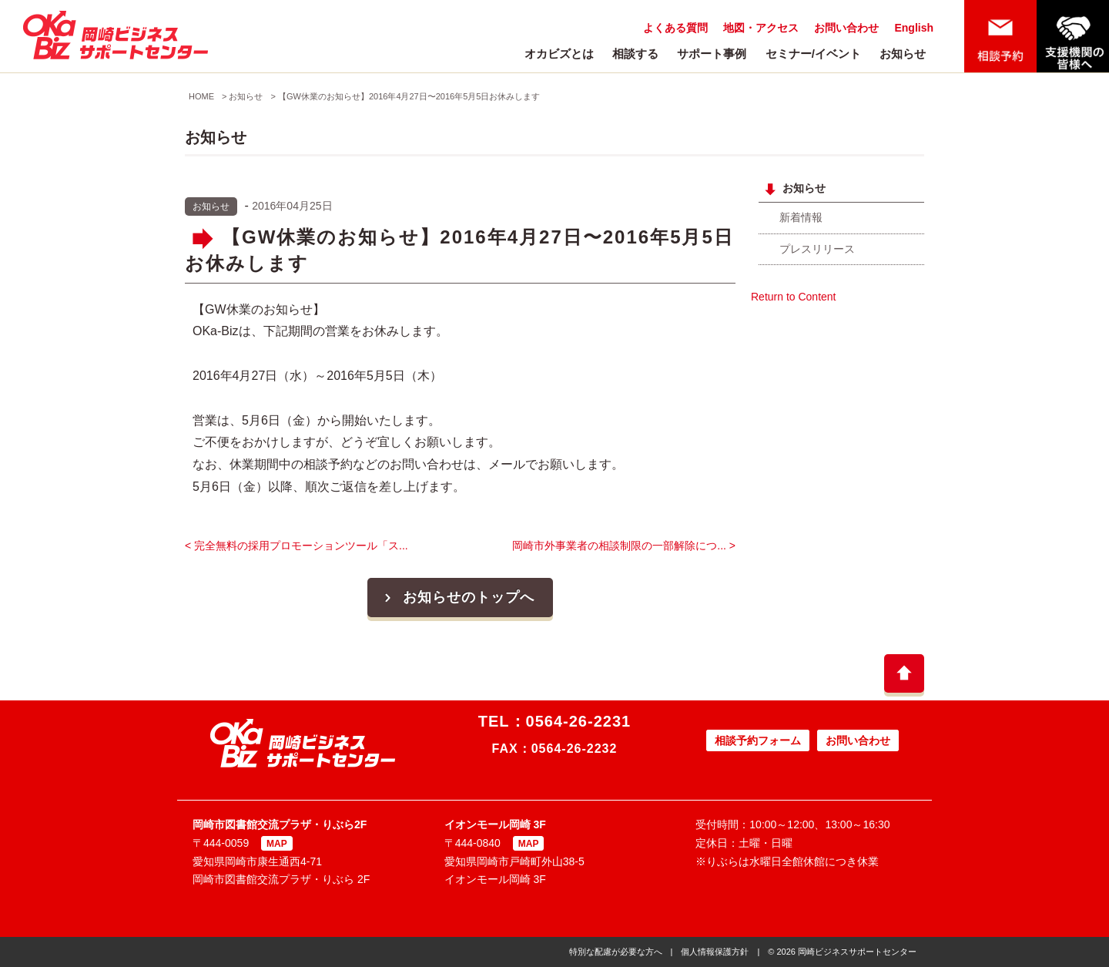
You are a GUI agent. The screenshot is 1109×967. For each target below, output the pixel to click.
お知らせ (902, 53)
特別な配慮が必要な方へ (615, 951)
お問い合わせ (846, 28)
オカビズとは (559, 53)
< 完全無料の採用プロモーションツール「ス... (296, 545)
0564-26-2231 (579, 721)
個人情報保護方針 (715, 951)
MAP (276, 843)
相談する (635, 53)
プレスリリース (817, 249)
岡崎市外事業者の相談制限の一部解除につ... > (623, 545)
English (913, 28)
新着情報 (801, 217)
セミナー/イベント (813, 53)
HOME (201, 96)
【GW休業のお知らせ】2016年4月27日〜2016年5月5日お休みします (409, 96)
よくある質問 (675, 28)
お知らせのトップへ (457, 597)
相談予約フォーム (758, 740)
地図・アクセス (761, 28)
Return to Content (793, 296)
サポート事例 (711, 53)
